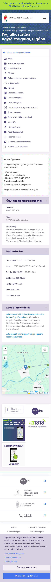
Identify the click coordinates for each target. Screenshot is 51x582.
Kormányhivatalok (16, 18)
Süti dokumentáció (12, 558)
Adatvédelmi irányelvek (14, 554)
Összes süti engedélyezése (26, 576)
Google (46, 393)
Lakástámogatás (37, 532)
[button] (25, 367)
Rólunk (14, 527)
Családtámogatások (37, 527)
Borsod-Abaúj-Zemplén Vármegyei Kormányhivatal (26, 31)
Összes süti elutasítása (27, 568)
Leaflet (31, 393)
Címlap (5, 28)
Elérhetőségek (13, 532)
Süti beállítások (11, 561)
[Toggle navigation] (44, 17)
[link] (25, 200)
